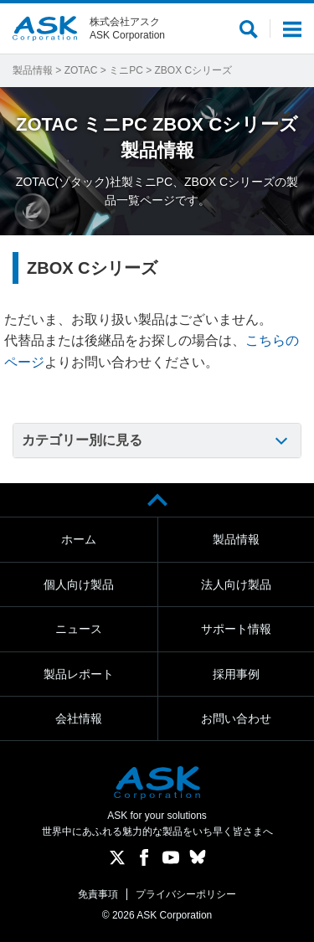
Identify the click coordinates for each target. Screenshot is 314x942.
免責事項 (98, 894)
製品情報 (33, 70)
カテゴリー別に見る (82, 440)
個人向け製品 (79, 584)
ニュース (78, 629)
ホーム (78, 539)
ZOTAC (81, 70)
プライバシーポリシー (186, 894)
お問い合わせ (236, 718)
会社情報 (78, 718)
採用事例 (236, 674)
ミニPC (126, 70)
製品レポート (79, 674)
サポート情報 (236, 629)
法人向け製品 (236, 584)
